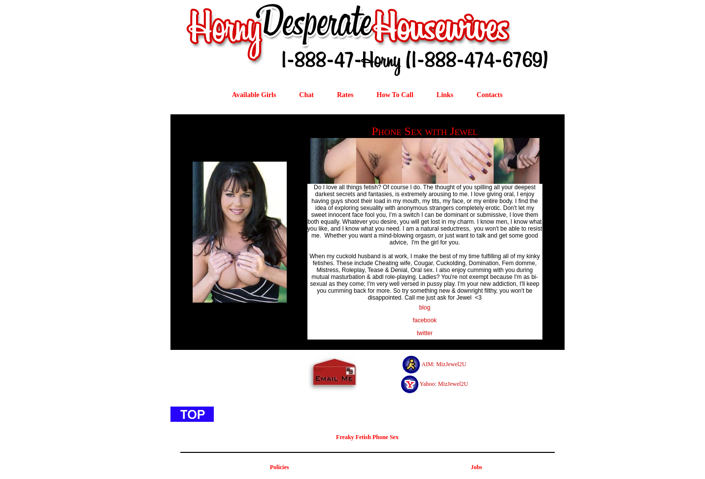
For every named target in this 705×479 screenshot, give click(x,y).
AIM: (428, 364)
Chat (306, 95)
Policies (279, 467)
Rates (345, 95)
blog (425, 307)
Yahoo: (428, 383)
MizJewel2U (451, 364)
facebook (425, 320)
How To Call (394, 95)
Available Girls (254, 95)
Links (444, 95)
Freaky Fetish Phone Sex (367, 437)
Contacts (489, 95)
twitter (425, 333)
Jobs (476, 467)
